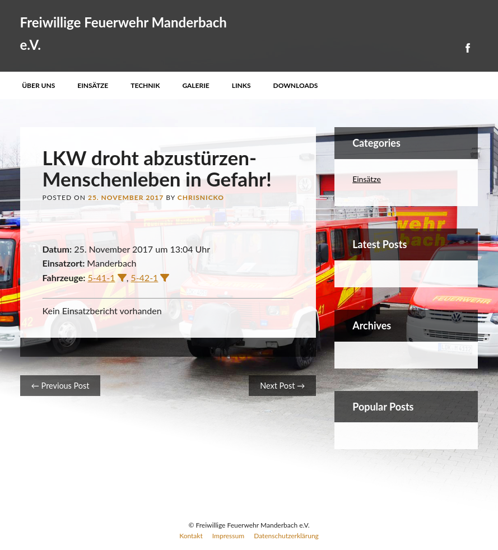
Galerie (195, 85)
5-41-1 (101, 277)
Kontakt (191, 536)
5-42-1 (144, 277)
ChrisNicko (201, 197)
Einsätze (92, 85)
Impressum (228, 536)
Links (241, 85)
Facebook (467, 48)
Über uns (38, 85)
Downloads (295, 85)
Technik (145, 85)
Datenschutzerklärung (286, 536)
